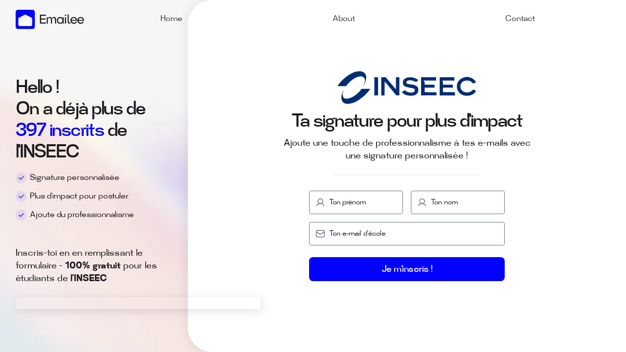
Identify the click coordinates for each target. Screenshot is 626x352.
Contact (520, 19)
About (344, 19)
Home (171, 19)
